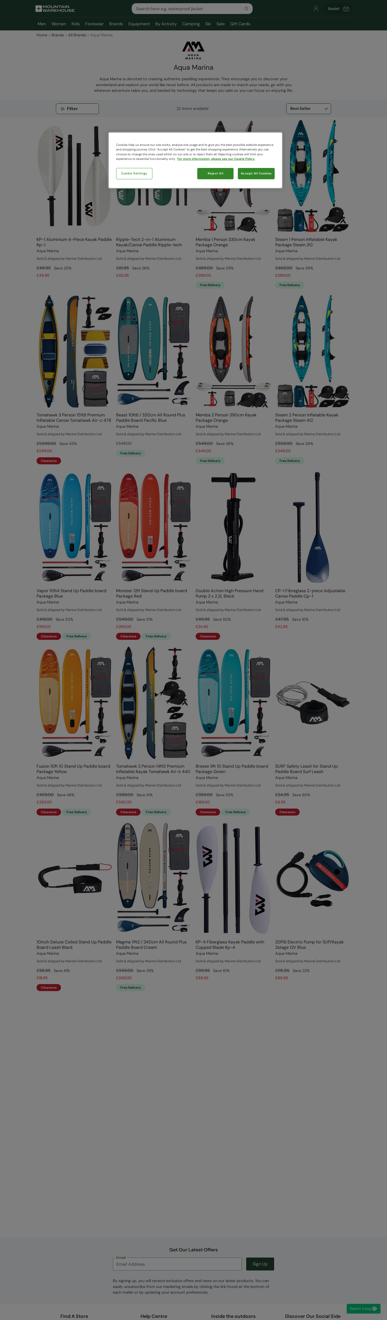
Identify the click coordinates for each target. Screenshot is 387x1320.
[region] (195, 160)
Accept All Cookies (256, 173)
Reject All (216, 173)
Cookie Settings (134, 173)
